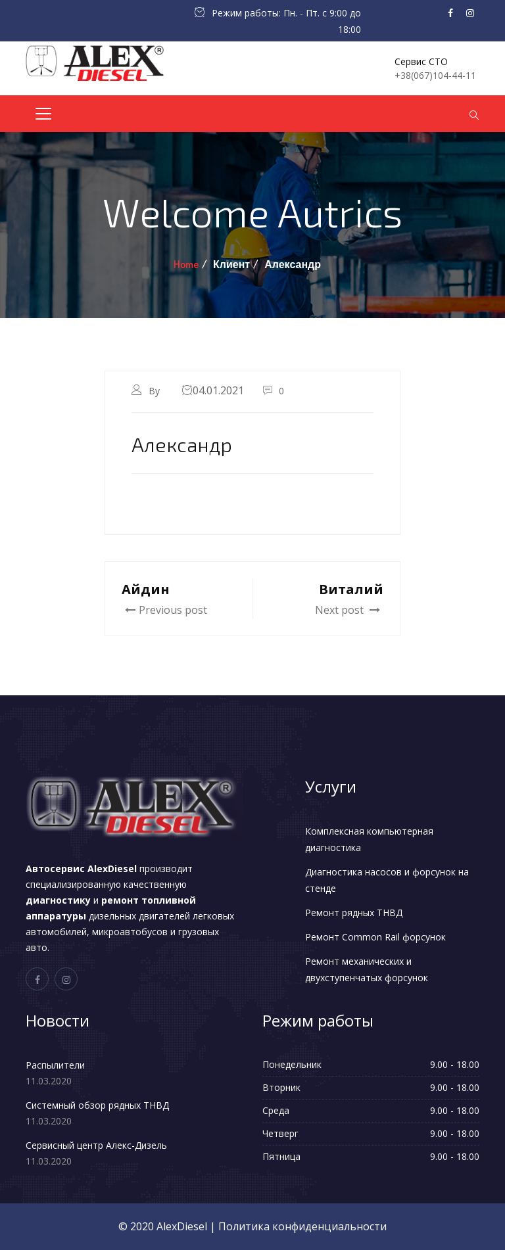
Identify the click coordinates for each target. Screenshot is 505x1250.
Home (186, 264)
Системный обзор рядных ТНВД (97, 1105)
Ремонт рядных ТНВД (353, 912)
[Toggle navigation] (43, 113)
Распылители (55, 1065)
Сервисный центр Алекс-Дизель (96, 1145)
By (155, 390)
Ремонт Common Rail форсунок (375, 937)
